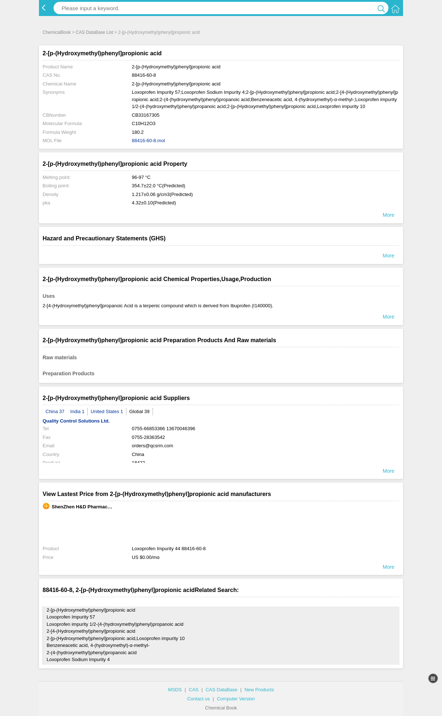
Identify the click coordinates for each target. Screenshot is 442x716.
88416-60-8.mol (148, 140)
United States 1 (107, 411)
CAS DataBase (221, 689)
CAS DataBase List (94, 32)
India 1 (77, 411)
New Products (259, 689)
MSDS (175, 689)
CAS (194, 689)
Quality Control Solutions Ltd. (76, 421)
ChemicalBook (57, 32)
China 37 (55, 411)
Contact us (198, 698)
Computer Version (236, 698)
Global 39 (139, 411)
